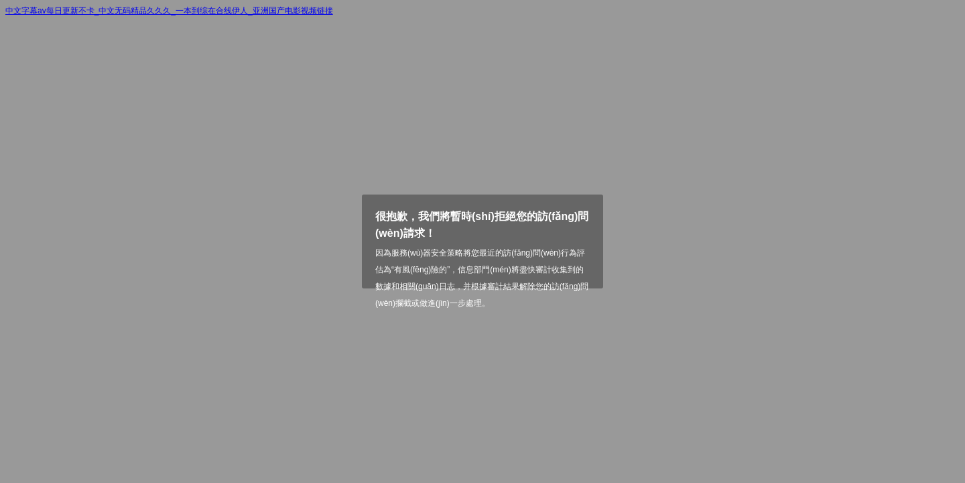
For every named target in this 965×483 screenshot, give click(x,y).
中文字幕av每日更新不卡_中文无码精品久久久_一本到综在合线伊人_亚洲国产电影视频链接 (169, 10)
